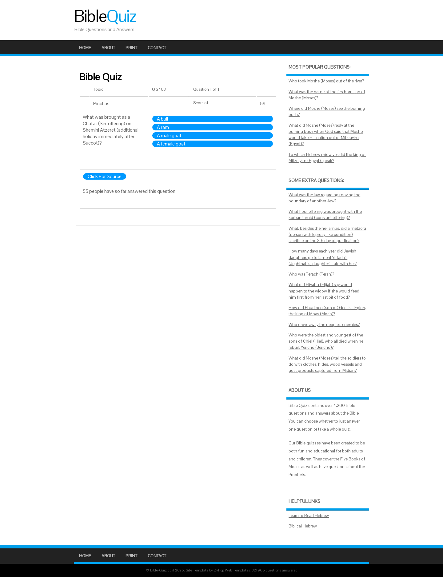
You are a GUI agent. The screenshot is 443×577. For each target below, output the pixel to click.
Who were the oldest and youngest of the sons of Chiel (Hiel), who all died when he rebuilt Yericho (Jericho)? (326, 341)
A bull (162, 119)
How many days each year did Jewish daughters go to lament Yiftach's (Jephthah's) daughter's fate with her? (323, 257)
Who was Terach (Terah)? (311, 274)
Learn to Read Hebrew (309, 515)
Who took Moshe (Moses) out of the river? (326, 81)
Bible (105, 16)
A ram (163, 127)
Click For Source (105, 176)
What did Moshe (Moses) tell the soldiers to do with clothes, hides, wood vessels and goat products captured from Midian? (327, 364)
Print (131, 47)
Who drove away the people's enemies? (324, 324)
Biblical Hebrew (303, 526)
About (108, 47)
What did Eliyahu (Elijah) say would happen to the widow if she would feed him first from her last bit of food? (324, 291)
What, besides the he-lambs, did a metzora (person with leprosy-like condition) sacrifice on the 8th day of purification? (327, 235)
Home (85, 47)
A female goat (171, 144)
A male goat (169, 135)
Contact (157, 47)
